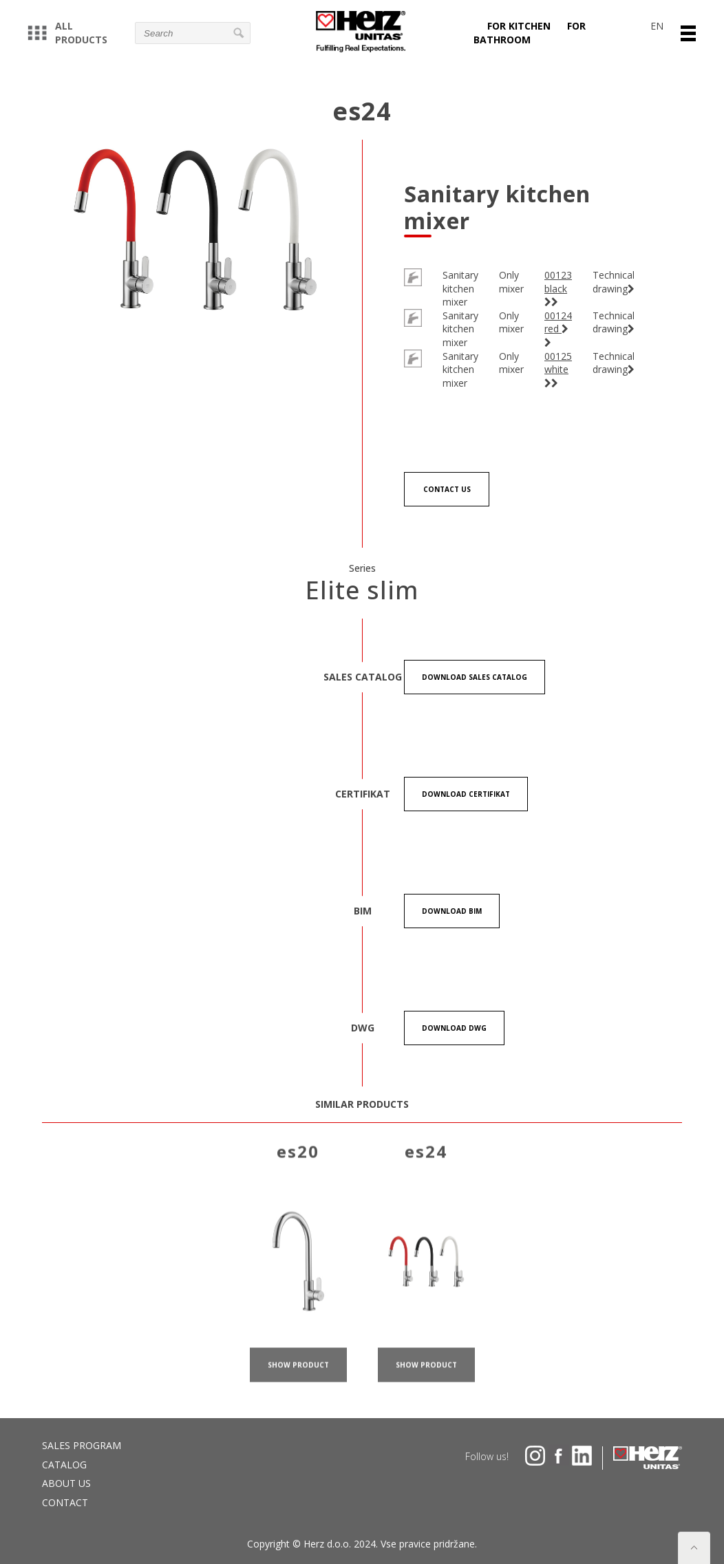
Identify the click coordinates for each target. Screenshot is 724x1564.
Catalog (64, 1464)
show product (298, 1380)
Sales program (81, 1445)
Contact (65, 1502)
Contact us (447, 490)
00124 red (558, 322)
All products (67, 32)
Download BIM (452, 911)
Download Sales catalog (474, 677)
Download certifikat (466, 794)
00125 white (558, 369)
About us (66, 1483)
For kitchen (519, 25)
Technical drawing (614, 281)
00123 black (558, 287)
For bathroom (529, 32)
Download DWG (454, 1028)
